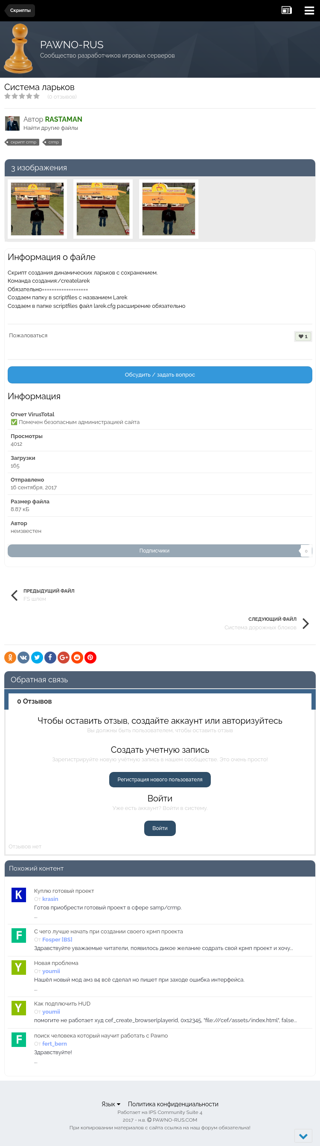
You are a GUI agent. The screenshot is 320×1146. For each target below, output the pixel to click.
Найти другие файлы (50, 128)
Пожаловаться (28, 335)
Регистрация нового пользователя (159, 780)
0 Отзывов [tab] (34, 701)
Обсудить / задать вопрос (160, 374)
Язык (111, 1104)
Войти (159, 828)
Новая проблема (56, 963)
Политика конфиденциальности (173, 1104)
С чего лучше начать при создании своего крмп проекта (108, 931)
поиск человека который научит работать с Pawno (101, 1035)
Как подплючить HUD (62, 1003)
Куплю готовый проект (64, 891)
